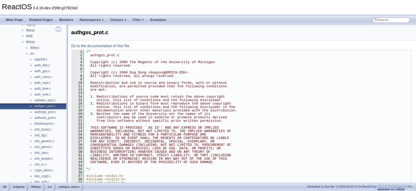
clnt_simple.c (43, 158)
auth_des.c (42, 65)
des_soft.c (41, 182)
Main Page (14, 20)
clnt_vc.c (40, 164)
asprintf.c (40, 59)
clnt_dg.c (40, 135)
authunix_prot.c (45, 118)
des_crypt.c (42, 176)
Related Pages (41, 20)
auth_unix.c (42, 94)
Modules (66, 20)
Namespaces (92, 20)
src (32, 53)
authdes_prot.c (44, 100)
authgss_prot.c (44, 106)
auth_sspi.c (42, 83)
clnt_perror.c (43, 147)
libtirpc (30, 42)
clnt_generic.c (44, 141)
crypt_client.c (43, 170)
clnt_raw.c (41, 153)
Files (138, 20)
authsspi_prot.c (45, 112)
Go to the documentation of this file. (100, 46)
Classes (118, 20)
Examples (158, 20)
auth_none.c (43, 77)
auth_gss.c (42, 71)
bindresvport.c (44, 123)
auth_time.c (42, 88)
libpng (30, 30)
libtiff (29, 36)
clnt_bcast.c (42, 129)
